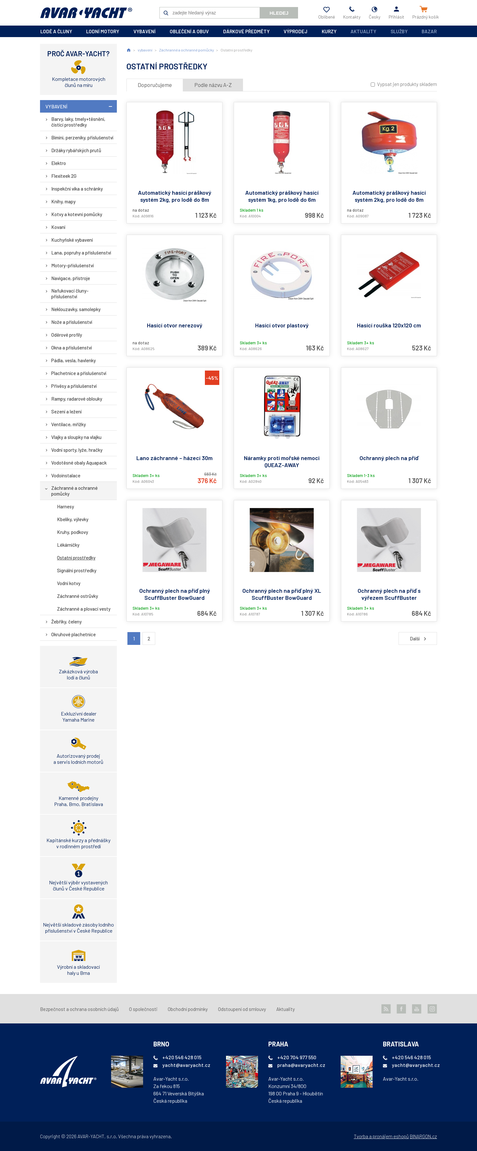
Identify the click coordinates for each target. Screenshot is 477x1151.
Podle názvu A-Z (213, 85)
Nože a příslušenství (71, 322)
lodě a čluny (56, 31)
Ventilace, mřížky (68, 424)
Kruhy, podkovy (72, 532)
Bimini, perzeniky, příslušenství (82, 137)
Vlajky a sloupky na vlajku (76, 437)
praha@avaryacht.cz (301, 1065)
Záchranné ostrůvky (77, 596)
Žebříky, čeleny (66, 621)
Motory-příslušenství (72, 265)
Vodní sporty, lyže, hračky (76, 450)
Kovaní (58, 227)
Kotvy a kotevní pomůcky (76, 214)
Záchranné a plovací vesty (83, 609)
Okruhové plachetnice (73, 634)
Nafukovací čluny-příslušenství (70, 293)
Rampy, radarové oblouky (76, 399)
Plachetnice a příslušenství (78, 373)
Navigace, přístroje (70, 278)
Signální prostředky (76, 570)
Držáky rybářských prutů (76, 150)
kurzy (329, 31)
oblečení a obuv (189, 31)
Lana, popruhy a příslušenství (81, 252)
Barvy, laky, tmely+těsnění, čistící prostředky (78, 122)
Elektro (58, 163)
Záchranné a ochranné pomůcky (74, 491)
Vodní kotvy (68, 583)
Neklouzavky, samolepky (76, 309)
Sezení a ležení (66, 411)
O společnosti (143, 1009)
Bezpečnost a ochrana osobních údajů (79, 1009)
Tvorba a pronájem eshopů (381, 1136)
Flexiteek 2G (64, 176)
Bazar (429, 31)
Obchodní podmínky (188, 1009)
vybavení (144, 31)
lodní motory (102, 31)
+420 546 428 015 (181, 1057)
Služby (399, 31)
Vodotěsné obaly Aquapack (79, 463)
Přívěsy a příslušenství (74, 386)
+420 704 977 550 (296, 1057)
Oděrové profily (66, 335)
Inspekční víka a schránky (77, 189)
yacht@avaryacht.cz (186, 1065)
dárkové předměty (246, 31)
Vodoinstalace (65, 475)
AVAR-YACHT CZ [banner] (86, 12)
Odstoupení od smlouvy (242, 1009)
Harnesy (65, 506)
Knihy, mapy (63, 201)
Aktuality (363, 31)
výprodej (295, 31)
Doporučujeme (155, 85)
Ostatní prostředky (76, 557)
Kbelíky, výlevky (72, 519)
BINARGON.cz (423, 1136)
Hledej (279, 13)
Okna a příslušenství (71, 347)
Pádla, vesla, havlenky (73, 360)
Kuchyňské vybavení (72, 240)
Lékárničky (68, 545)
